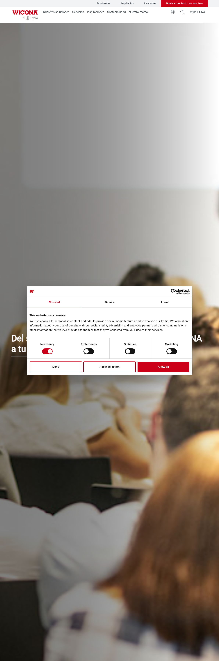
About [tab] (165, 302)
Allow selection (109, 366)
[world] (172, 12)
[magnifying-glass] (182, 12)
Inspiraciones (95, 12)
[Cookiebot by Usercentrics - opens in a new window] (173, 291)
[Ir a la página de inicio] (25, 15)
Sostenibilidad (116, 12)
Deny (55, 366)
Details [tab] (109, 302)
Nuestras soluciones (56, 12)
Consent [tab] (54, 302)
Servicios (78, 12)
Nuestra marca (138, 12)
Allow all (163, 366)
